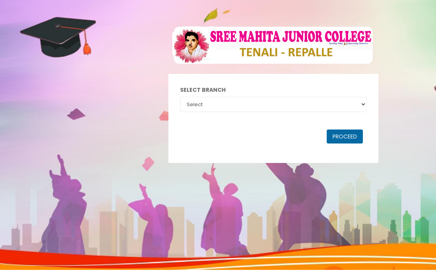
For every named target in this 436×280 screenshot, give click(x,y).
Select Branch (203, 90)
